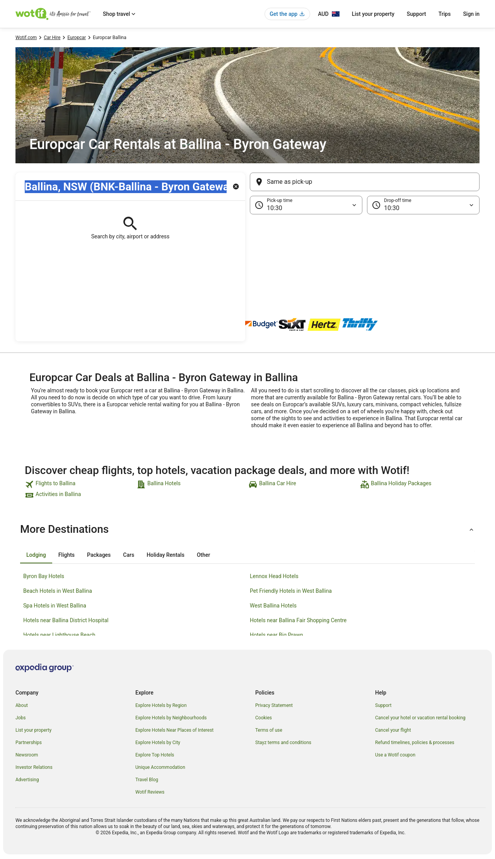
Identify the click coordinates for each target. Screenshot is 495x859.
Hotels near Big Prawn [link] (276, 635)
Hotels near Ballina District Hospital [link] (65, 620)
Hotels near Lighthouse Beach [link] (59, 635)
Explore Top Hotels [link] (154, 755)
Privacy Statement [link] (274, 705)
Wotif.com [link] (26, 37)
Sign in (471, 14)
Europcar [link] (76, 37)
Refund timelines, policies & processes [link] (414, 742)
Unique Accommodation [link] (160, 767)
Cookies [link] (263, 717)
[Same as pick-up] (365, 182)
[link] (80, 484)
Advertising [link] (27, 779)
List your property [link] (33, 730)
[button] (247, 253)
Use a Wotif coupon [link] (395, 755)
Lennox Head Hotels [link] (274, 576)
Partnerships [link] (28, 742)
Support (416, 14)
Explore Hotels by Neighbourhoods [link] (171, 717)
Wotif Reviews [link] (149, 792)
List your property (373, 14)
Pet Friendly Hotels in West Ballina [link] (291, 591)
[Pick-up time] (306, 205)
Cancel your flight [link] (393, 730)
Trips (445, 14)
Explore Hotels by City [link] (157, 742)
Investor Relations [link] (34, 767)
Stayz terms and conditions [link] (283, 742)
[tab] (36, 554)
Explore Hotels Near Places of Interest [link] (174, 730)
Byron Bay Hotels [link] (43, 576)
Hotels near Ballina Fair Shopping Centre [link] (298, 620)
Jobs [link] (20, 717)
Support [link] (383, 705)
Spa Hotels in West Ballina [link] (54, 605)
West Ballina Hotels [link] (273, 605)
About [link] (21, 705)
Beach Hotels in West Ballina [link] (57, 591)
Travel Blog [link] (146, 779)
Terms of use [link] (268, 730)
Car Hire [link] (52, 37)
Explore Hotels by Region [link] (161, 705)
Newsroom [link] (26, 755)
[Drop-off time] (423, 205)
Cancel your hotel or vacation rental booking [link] (420, 717)
